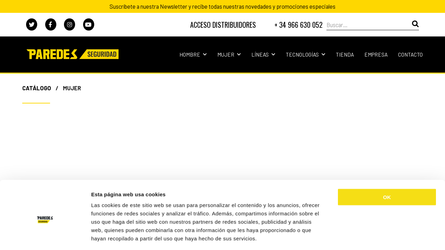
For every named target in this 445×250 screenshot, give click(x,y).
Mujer (229, 54)
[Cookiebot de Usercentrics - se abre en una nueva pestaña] (45, 236)
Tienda (345, 54)
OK (387, 167)
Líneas (263, 54)
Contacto (410, 54)
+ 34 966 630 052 (298, 24)
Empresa (376, 54)
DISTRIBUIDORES (223, 24)
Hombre (193, 54)
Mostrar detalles (373, 236)
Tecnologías (305, 54)
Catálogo (36, 87)
